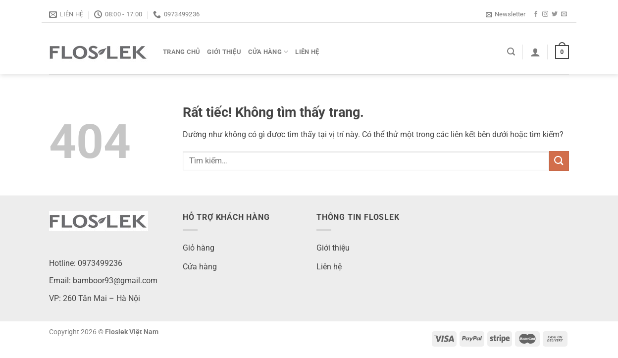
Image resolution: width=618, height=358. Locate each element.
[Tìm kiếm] (511, 51)
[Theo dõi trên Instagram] (545, 14)
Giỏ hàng (198, 248)
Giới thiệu (224, 51)
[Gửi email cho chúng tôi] (564, 14)
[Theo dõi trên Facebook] (536, 14)
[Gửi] (559, 160)
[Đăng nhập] (535, 52)
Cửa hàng (268, 51)
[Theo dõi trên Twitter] (555, 14)
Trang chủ (181, 51)
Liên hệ (307, 51)
